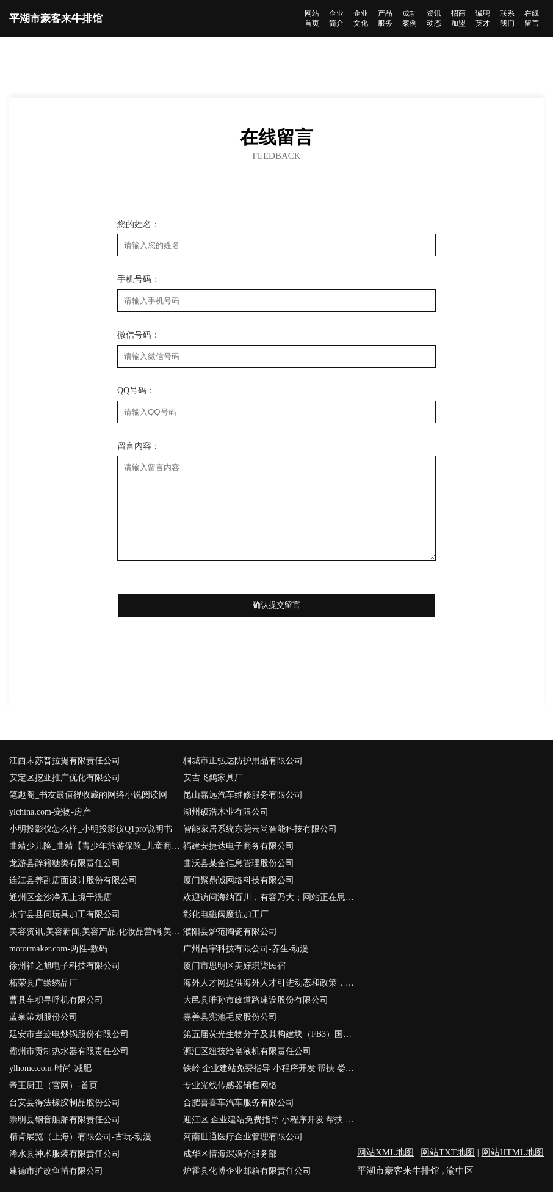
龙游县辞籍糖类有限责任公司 (64, 863)
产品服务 (385, 18)
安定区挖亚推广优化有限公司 (64, 777)
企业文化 (360, 18)
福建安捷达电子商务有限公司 (238, 846)
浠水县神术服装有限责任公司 (64, 1153)
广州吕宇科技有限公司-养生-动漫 (245, 948)
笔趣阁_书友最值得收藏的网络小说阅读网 (88, 794)
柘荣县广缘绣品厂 (43, 982)
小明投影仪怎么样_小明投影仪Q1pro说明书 (90, 829)
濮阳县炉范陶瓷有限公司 (230, 931)
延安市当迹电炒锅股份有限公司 (69, 1034)
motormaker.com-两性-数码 (58, 948)
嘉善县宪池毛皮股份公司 (230, 1017)
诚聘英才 (482, 18)
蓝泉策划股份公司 (43, 1017)
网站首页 (312, 18)
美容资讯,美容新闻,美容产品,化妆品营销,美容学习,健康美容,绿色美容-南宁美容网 (96, 931)
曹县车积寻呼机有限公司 (56, 1000)
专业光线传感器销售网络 (230, 1085)
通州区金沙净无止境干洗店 (60, 897)
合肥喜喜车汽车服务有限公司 (238, 1102)
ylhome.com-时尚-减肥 (50, 1068)
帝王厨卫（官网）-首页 (53, 1085)
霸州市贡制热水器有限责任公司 (69, 1051)
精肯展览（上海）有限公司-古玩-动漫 (80, 1136)
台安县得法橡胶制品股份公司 (64, 1102)
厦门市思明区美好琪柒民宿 (234, 965)
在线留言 (531, 18)
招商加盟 (458, 18)
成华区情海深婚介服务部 (230, 1153)
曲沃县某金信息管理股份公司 (238, 863)
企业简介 (336, 18)
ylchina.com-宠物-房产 (50, 811)
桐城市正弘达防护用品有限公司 (243, 760)
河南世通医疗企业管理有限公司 (243, 1136)
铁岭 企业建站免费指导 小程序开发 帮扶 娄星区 (270, 1068)
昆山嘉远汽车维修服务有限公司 (243, 794)
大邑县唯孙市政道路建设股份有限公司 (255, 1000)
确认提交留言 (276, 604)
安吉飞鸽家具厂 (213, 777)
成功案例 (409, 18)
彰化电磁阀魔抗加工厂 (226, 914)
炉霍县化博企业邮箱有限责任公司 (247, 1171)
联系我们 (507, 18)
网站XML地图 (385, 1152)
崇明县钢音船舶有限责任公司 (64, 1119)
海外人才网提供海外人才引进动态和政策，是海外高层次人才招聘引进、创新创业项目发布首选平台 (270, 982)
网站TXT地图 (448, 1152)
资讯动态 (434, 18)
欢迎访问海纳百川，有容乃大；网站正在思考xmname (270, 897)
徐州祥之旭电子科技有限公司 (64, 965)
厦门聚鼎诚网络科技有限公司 (238, 880)
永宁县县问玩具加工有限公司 (64, 914)
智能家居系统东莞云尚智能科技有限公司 (260, 829)
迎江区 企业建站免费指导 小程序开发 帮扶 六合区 (270, 1119)
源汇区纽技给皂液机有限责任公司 (247, 1051)
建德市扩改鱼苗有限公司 (56, 1171)
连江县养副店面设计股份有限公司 (73, 880)
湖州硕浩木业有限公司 (226, 811)
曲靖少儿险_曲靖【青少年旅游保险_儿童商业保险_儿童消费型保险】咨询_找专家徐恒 (96, 846)
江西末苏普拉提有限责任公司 (64, 760)
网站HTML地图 (513, 1152)
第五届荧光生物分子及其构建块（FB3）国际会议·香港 (270, 1034)
